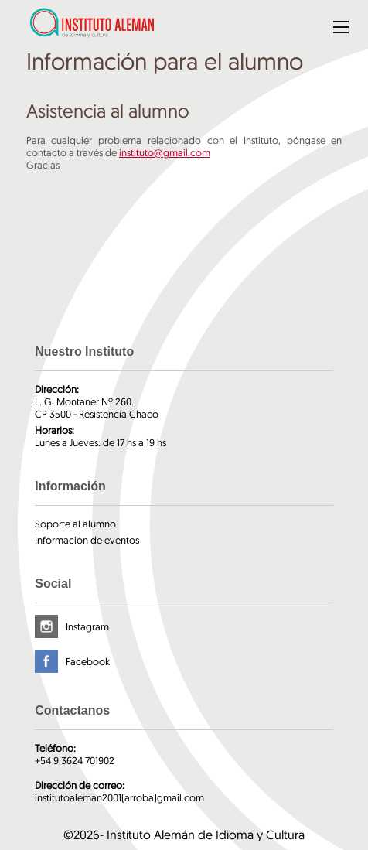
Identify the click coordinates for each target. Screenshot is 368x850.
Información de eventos (87, 540)
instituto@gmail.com (164, 152)
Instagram (87, 626)
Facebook (88, 661)
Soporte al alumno (75, 523)
